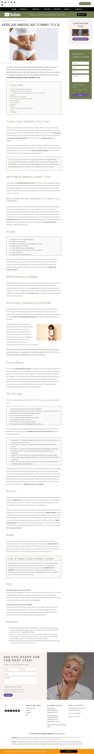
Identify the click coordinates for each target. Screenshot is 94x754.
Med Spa (37, 9)
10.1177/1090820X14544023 (25, 632)
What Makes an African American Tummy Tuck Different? (28, 93)
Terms (80, 90)
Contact (78, 9)
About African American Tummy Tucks (21, 91)
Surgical (24, 9)
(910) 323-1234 (52, 352)
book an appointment (34, 164)
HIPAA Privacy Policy (31, 708)
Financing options (42, 572)
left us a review (21, 551)
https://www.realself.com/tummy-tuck (25, 643)
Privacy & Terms (20, 689)
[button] (16, 665)
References (13, 112)
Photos (47, 9)
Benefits (12, 95)
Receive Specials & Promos (13, 687)
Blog (8, 20)
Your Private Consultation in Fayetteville (21, 98)
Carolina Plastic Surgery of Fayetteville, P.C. (44, 734)
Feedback (28, 713)
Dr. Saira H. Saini (11, 145)
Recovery (13, 104)
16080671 (45, 638)
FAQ (12, 110)
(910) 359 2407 (72, 716)
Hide (20, 85)
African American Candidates (18, 96)
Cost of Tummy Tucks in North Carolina (21, 108)
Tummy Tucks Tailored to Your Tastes (20, 89)
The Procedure (14, 102)
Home (14, 9)
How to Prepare (14, 100)
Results (12, 106)
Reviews (57, 9)
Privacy (85, 89)
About (67, 9)
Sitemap (28, 710)
